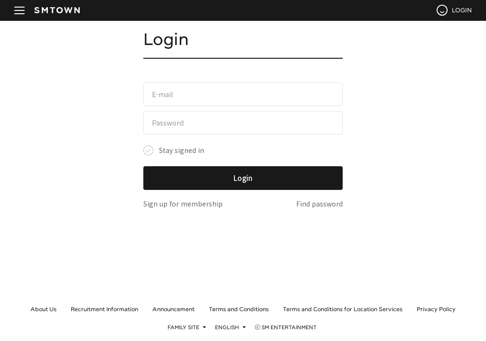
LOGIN (462, 10)
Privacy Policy (436, 308)
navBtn (19, 10)
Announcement (173, 308)
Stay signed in (181, 150)
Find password (319, 203)
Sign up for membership (183, 203)
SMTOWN (57, 10)
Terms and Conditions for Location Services (342, 308)
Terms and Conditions (239, 308)
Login (243, 178)
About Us (43, 308)
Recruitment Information (104, 308)
